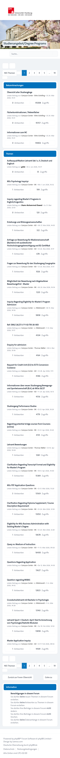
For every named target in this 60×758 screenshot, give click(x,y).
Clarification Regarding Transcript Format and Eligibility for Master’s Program (31, 466)
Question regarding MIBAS (18, 579)
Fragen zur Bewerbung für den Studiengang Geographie (31, 263)
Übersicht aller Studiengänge (19, 92)
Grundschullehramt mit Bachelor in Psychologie (28, 599)
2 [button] (29, 72)
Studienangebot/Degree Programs (24, 43)
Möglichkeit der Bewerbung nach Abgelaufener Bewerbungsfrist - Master (27, 282)
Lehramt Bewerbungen (17, 444)
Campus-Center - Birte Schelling (33, 95)
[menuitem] (8, 749)
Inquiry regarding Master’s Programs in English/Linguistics (24, 200)
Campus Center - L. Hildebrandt (33, 308)
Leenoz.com (17, 741)
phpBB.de (33, 745)
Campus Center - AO (28, 225)
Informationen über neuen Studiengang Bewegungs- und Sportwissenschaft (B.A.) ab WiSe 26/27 (30, 387)
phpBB (17, 738)
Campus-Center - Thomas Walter (33, 348)
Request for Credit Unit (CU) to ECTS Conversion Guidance (28, 366)
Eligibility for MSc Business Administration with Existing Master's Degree (28, 525)
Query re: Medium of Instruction (21, 544)
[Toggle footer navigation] (3, 731)
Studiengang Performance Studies (21, 406)
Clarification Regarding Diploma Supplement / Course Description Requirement (30, 504)
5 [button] (44, 72)
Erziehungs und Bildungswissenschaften (24, 222)
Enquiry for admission (16, 344)
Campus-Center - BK (28, 184)
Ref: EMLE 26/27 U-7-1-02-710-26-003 (23, 324)
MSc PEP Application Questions (20, 485)
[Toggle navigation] (56, 10)
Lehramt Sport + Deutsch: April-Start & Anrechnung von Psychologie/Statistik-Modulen (29, 621)
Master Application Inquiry (19, 640)
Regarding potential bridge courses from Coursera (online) (28, 425)
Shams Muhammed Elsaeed (31, 205)
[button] (5, 77)
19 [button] (55, 72)
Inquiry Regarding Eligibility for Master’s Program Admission (28, 303)
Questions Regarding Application (21, 562)
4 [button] (39, 72)
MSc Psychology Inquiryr (18, 181)
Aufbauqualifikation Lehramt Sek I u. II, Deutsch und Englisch (29, 162)
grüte (23, 166)
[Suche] (49, 53)
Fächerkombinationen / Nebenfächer (23, 112)
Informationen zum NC (17, 132)
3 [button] (34, 72)
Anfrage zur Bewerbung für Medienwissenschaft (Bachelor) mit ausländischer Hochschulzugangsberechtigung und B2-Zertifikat (28, 242)
